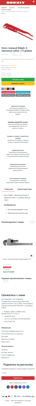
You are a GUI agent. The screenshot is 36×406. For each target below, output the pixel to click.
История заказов (7, 352)
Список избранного (8, 355)
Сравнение (5, 358)
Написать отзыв (17, 55)
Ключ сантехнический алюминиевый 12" (17, 259)
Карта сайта (5, 342)
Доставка (4, 336)
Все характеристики (8, 92)
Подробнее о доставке (23, 95)
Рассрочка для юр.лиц (22, 92)
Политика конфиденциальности (12, 331)
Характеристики (24, 189)
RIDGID (14, 67)
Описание (8, 189)
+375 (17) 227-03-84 (10, 319)
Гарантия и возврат (8, 339)
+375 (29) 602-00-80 (23, 319)
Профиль (4, 350)
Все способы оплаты (8, 95)
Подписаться (18, 378)
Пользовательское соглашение (12, 334)
